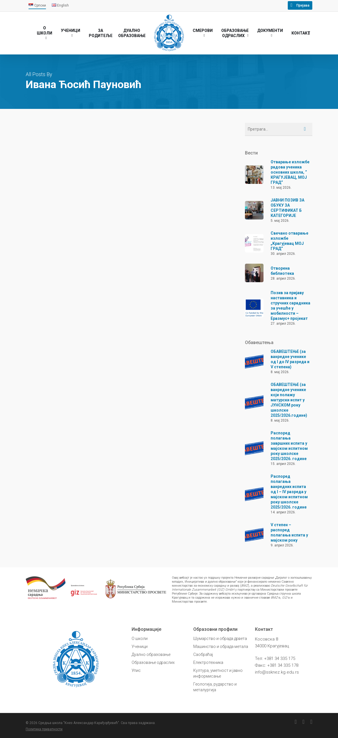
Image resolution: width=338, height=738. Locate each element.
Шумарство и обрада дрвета (220, 638)
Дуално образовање (151, 654)
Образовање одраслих (153, 662)
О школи (140, 638)
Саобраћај (203, 654)
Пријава (302, 5)
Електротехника (208, 662)
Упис (136, 670)
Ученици (140, 646)
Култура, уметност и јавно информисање (218, 673)
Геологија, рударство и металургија (215, 687)
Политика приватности (44, 729)
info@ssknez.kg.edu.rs (277, 672)
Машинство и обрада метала (220, 646)
